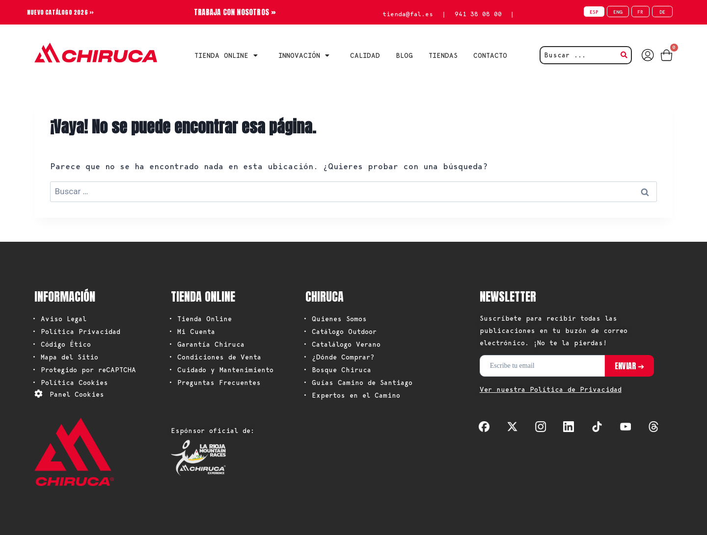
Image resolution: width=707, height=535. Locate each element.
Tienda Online (228, 55)
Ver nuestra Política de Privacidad (551, 389)
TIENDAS (443, 55)
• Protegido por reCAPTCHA (84, 370)
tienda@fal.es (407, 14)
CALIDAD (365, 55)
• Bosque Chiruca (337, 370)
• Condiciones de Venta (214, 357)
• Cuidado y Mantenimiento (220, 370)
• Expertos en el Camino (351, 395)
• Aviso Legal (59, 319)
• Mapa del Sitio (65, 357)
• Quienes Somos (335, 319)
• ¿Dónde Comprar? (339, 357)
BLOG (404, 55)
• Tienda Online (200, 319)
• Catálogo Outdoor (340, 331)
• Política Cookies (70, 382)
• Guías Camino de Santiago (357, 382)
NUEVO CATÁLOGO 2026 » (64, 12)
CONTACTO (490, 55)
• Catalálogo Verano (342, 344)
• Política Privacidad (76, 331)
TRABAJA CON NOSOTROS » (235, 12)
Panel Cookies (77, 394)
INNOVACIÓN (306, 55)
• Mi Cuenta (191, 331)
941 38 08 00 (478, 14)
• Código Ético (61, 344)
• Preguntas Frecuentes (214, 382)
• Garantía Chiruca (206, 344)
